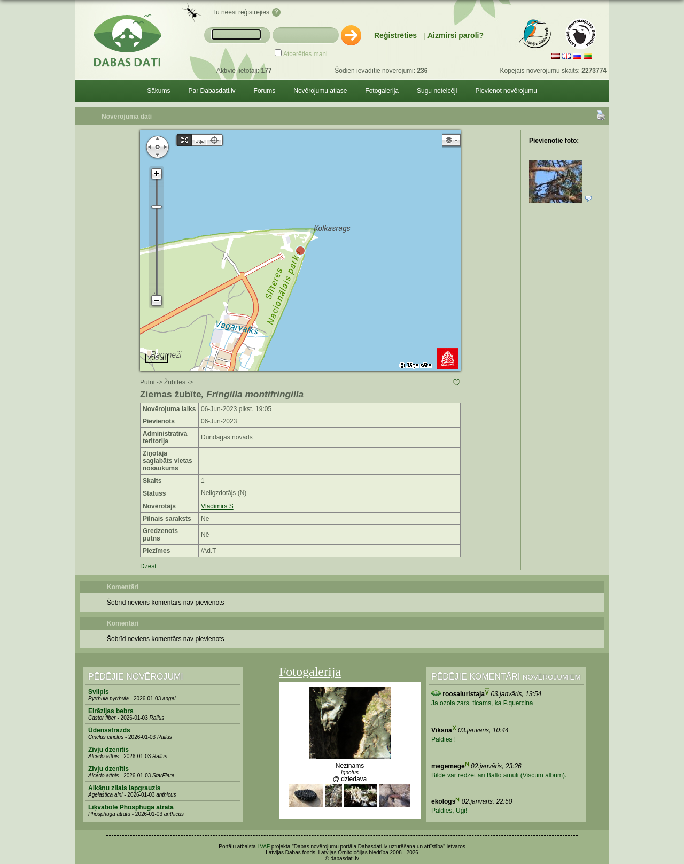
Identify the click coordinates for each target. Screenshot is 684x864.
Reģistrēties (395, 35)
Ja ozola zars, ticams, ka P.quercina (482, 703)
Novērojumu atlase (320, 91)
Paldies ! (443, 739)
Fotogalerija (382, 91)
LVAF (264, 847)
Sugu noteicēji (437, 91)
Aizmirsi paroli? (456, 35)
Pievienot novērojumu (506, 91)
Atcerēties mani (305, 54)
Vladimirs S (217, 506)
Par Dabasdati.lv (212, 91)
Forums (265, 91)
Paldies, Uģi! (449, 810)
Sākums (158, 91)
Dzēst (148, 566)
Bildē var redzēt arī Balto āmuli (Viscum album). (498, 775)
